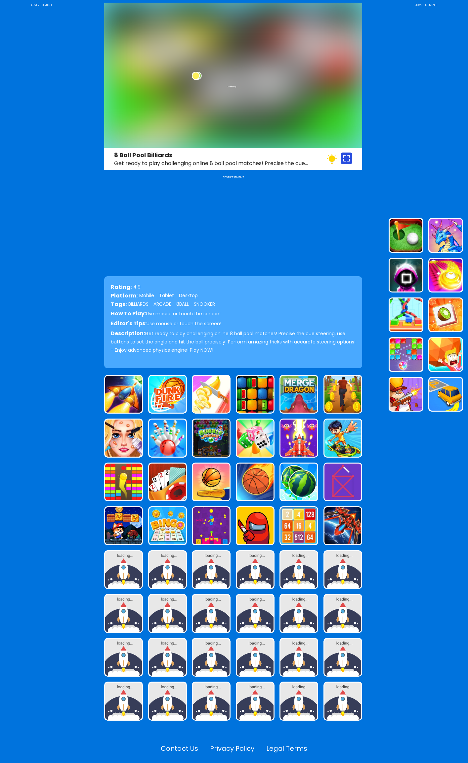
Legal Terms (286, 748)
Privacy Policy (232, 748)
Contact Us (179, 748)
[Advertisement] (41, 107)
